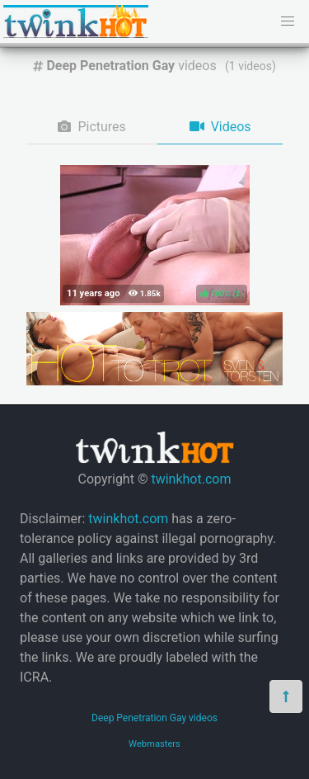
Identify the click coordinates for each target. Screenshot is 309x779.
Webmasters (154, 744)
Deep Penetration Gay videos (154, 718)
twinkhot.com (191, 479)
